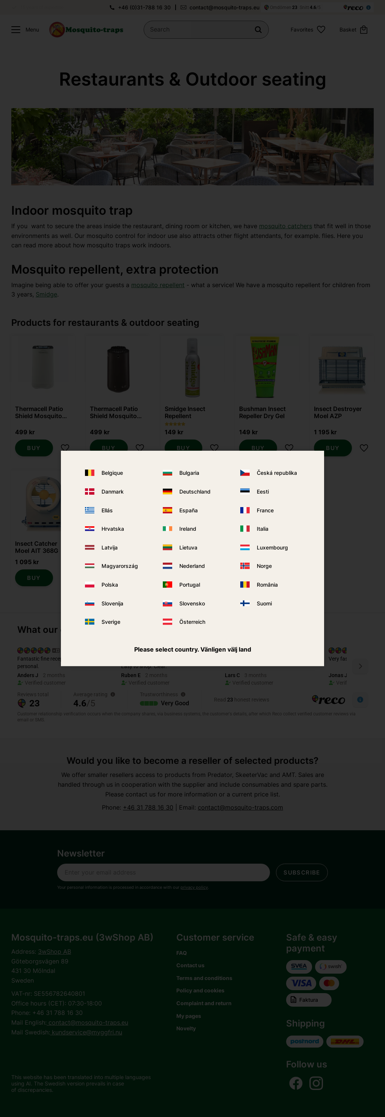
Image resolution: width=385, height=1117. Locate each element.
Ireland (187, 528)
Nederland (192, 566)
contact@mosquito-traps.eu (224, 7)
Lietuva (188, 547)
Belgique (112, 473)
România (267, 584)
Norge (264, 566)
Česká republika (277, 473)
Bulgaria (189, 473)
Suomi (264, 603)
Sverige (111, 622)
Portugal (189, 584)
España (188, 510)
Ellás (107, 510)
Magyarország (120, 566)
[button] (23, 29)
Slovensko (192, 603)
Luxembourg (272, 547)
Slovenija (112, 603)
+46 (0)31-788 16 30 (144, 7)
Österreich (192, 622)
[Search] (258, 30)
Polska (110, 584)
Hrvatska (113, 528)
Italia (262, 528)
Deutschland (195, 491)
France (265, 510)
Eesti (263, 491)
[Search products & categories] (206, 30)
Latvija (110, 547)
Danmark (113, 491)
